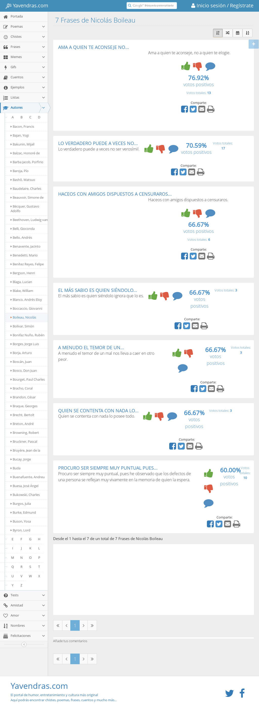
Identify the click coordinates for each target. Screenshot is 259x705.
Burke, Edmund (23, 512)
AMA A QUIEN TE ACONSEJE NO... (93, 47)
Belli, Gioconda (23, 228)
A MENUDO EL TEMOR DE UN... (91, 347)
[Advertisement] (100, 87)
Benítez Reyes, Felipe (27, 264)
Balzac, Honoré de (25, 153)
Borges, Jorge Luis (25, 344)
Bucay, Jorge (21, 459)
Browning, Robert (25, 432)
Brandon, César (23, 397)
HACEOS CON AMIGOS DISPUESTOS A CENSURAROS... (115, 194)
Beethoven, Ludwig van (29, 219)
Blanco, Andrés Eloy (26, 299)
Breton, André (22, 423)
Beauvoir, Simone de (27, 197)
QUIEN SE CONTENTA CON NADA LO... (98, 410)
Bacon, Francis (22, 126)
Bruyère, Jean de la (25, 450)
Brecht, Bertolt (22, 415)
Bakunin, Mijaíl (22, 144)
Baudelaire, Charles (26, 188)
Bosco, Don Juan (24, 370)
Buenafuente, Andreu (28, 477)
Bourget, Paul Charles (28, 379)
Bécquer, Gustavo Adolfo (25, 208)
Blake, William (22, 290)
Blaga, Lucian (21, 282)
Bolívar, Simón (22, 326)
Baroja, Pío (20, 171)
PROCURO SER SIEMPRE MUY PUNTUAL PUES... (108, 468)
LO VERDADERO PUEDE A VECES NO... (98, 143)
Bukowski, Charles (25, 494)
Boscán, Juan (21, 361)
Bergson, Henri (23, 273)
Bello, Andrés (21, 237)
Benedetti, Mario (24, 255)
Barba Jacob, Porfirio (27, 162)
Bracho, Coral (22, 388)
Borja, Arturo (21, 352)
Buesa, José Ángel (24, 486)
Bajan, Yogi (20, 135)
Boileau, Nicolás (23, 317)
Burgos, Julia (21, 503)
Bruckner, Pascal (24, 441)
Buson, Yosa (21, 521)
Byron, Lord (20, 530)
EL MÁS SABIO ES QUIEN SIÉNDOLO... (97, 290)
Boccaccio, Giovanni (26, 308)
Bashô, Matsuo (23, 179)
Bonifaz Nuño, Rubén (28, 335)
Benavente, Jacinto (25, 246)
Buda (15, 468)
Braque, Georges (24, 406)
